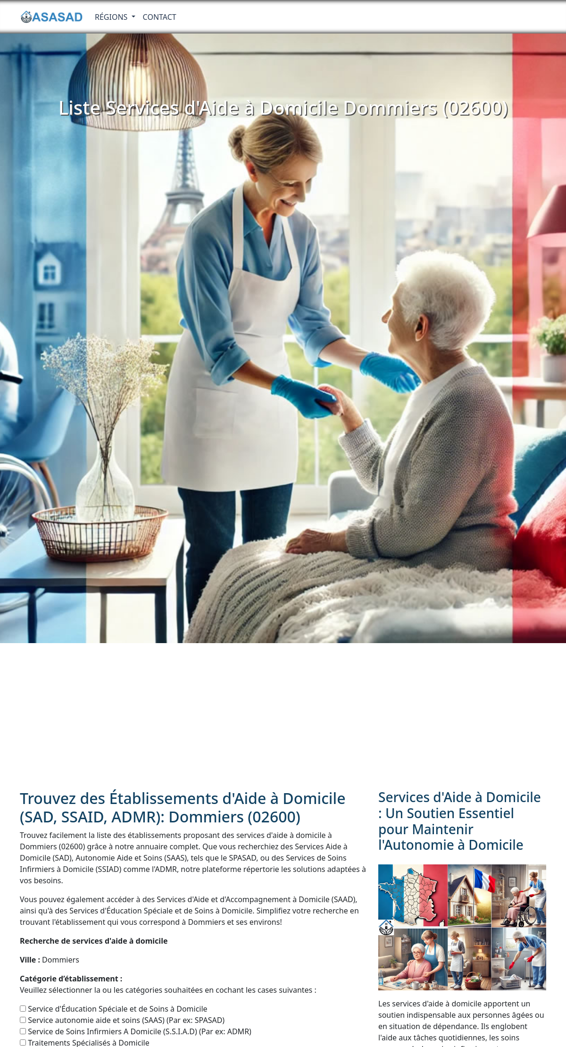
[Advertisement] (283, 714)
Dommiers (49, 960)
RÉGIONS (112, 17)
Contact (159, 17)
